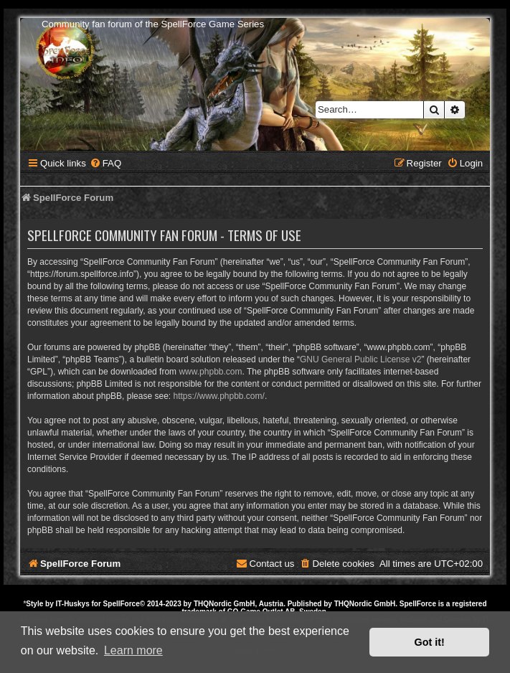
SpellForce (121, 604)
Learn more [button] (133, 650)
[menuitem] (105, 163)
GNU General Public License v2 (360, 359)
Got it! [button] (430, 642)
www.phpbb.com (210, 372)
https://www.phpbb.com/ (218, 396)
